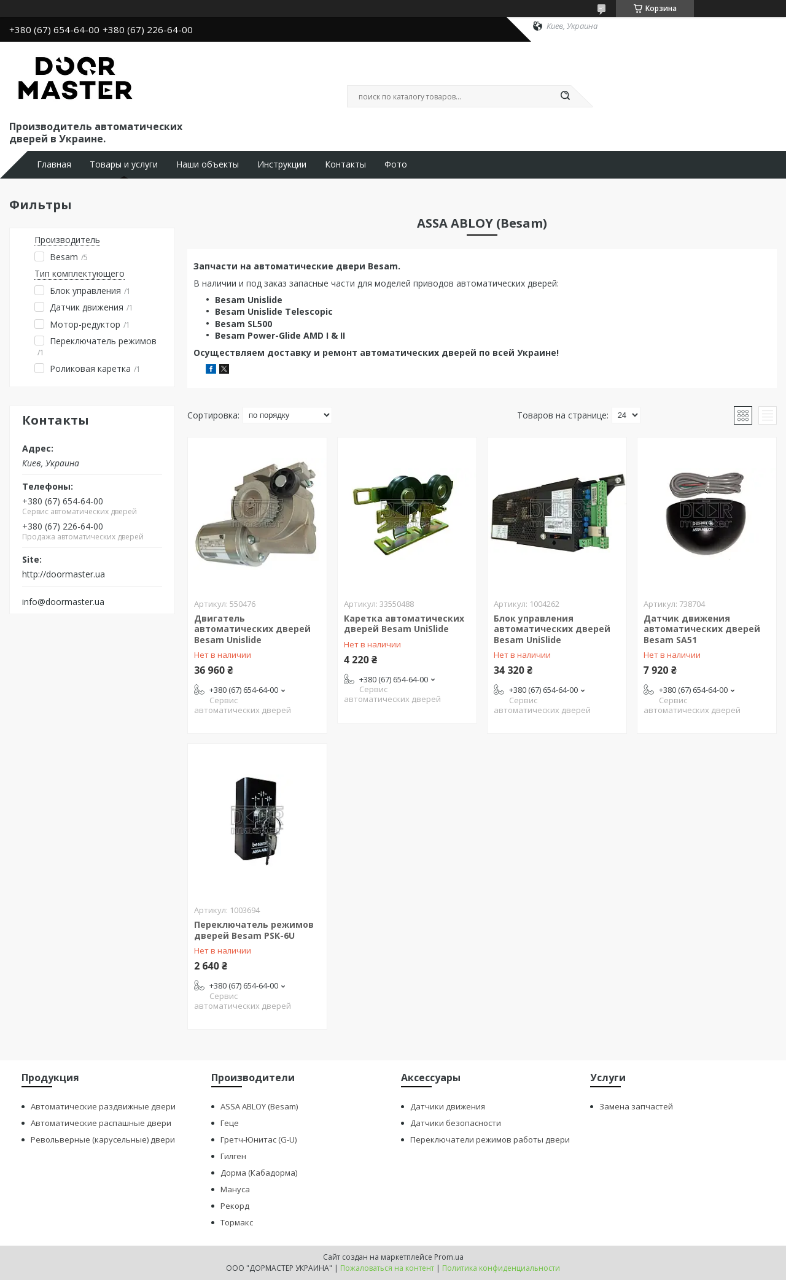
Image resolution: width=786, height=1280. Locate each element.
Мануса (235, 1189)
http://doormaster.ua (63, 574)
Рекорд (234, 1205)
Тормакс (236, 1222)
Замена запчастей (636, 1106)
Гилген (233, 1156)
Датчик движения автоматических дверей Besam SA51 (702, 629)
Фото (395, 164)
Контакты (345, 164)
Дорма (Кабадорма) (258, 1172)
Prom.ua (449, 1257)
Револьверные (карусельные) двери (103, 1139)
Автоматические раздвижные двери (103, 1106)
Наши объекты (207, 164)
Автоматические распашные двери (101, 1122)
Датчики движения (447, 1106)
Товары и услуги (124, 164)
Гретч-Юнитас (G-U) (258, 1139)
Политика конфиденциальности (501, 1268)
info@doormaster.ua (63, 601)
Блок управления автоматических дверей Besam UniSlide (552, 629)
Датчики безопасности (455, 1122)
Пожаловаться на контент (387, 1268)
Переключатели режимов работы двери (490, 1139)
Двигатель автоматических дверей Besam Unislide (252, 629)
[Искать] (565, 96)
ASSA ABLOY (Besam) (259, 1106)
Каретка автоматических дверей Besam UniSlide (404, 623)
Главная (54, 164)
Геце (229, 1122)
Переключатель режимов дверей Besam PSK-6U (254, 930)
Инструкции (281, 164)
